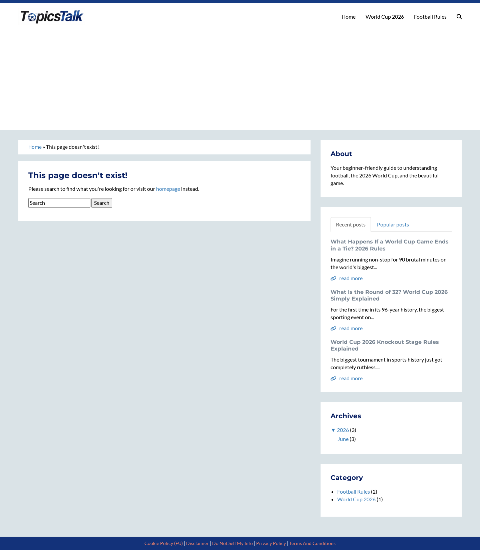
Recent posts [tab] (351, 224)
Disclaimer (197, 543)
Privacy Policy (271, 543)
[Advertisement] (240, 75)
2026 (343, 430)
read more (347, 278)
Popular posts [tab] (393, 224)
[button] (459, 16)
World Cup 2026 (385, 16)
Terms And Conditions (312, 543)
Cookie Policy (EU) (163, 543)
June (343, 439)
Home (349, 16)
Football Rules (430, 16)
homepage (168, 188)
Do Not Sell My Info (232, 543)
